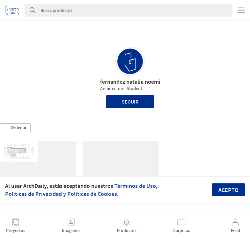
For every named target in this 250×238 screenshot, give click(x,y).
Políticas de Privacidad (33, 193)
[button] (15, 127)
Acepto (228, 190)
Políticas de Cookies (92, 193)
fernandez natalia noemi (130, 81)
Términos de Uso (135, 185)
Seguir (130, 101)
